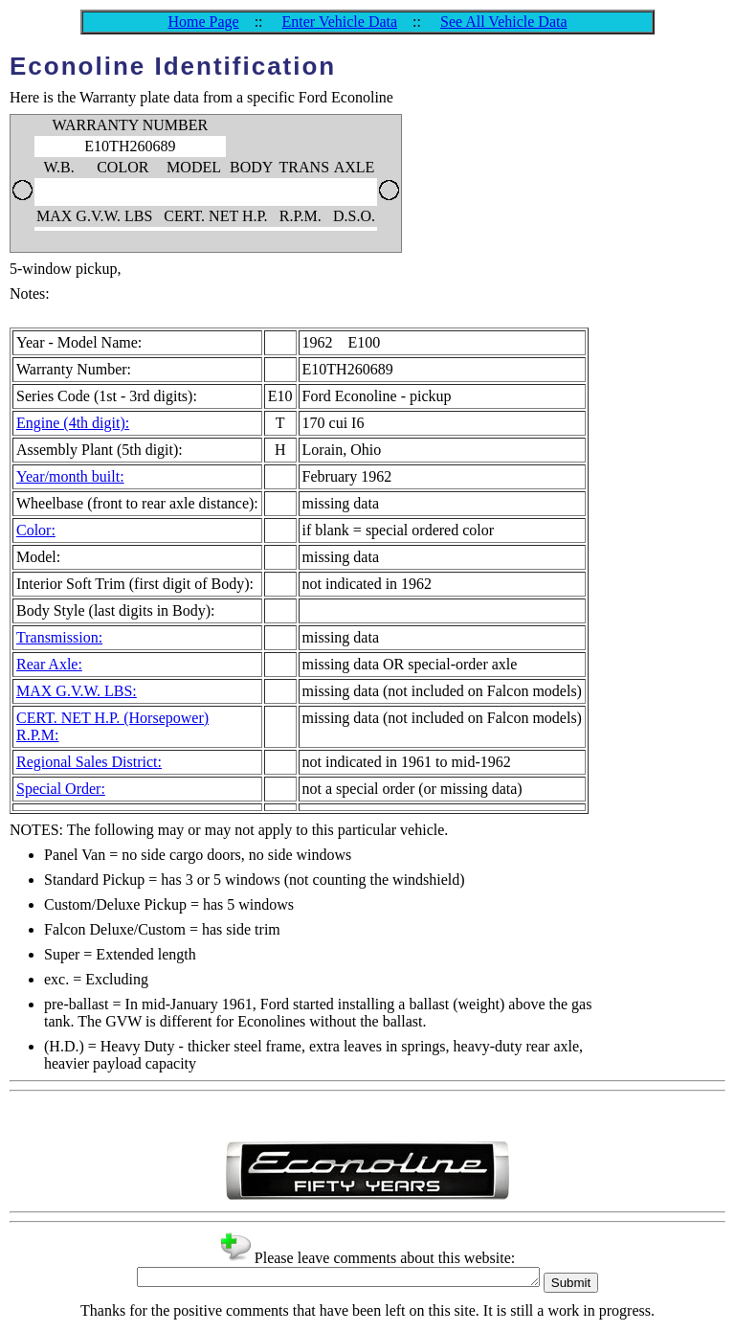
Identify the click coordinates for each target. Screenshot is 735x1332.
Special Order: (60, 788)
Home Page (202, 21)
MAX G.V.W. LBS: (76, 691)
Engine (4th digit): (72, 423)
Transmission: (59, 637)
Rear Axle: (49, 664)
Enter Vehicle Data (340, 21)
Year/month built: (70, 476)
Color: (36, 530)
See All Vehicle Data (504, 21)
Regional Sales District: (89, 762)
